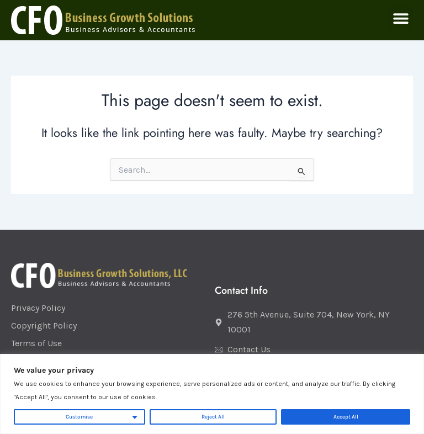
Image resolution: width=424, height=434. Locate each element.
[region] (212, 394)
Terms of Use (36, 343)
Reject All (213, 417)
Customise (79, 417)
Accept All (345, 417)
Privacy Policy (38, 308)
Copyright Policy (44, 325)
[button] (400, 18)
